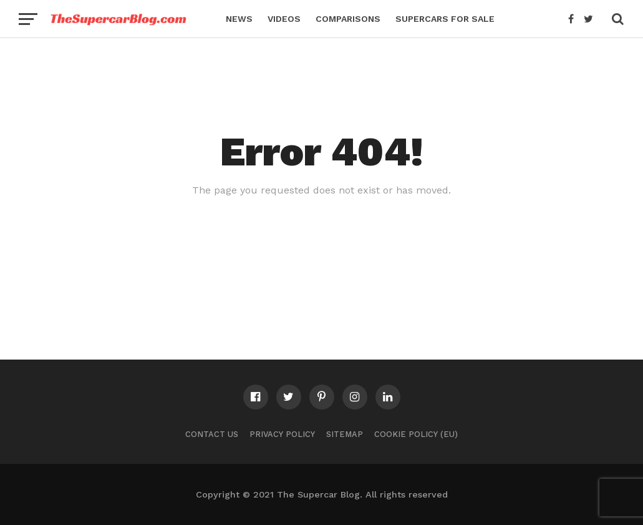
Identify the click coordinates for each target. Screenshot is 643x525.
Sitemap (344, 434)
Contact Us (211, 434)
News (239, 19)
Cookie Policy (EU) (416, 434)
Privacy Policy (282, 434)
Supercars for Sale (445, 19)
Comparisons (348, 19)
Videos (284, 19)
